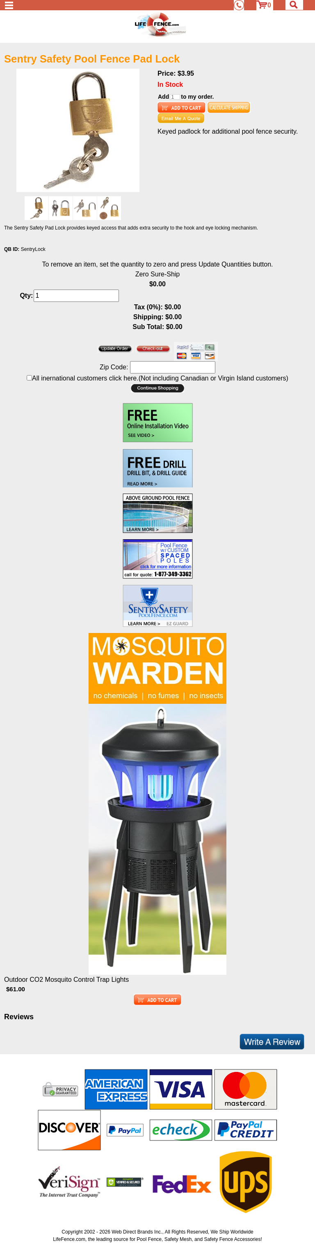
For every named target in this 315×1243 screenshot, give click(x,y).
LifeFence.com (69, 1239)
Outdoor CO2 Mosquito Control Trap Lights (66, 979)
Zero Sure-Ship (157, 274)
